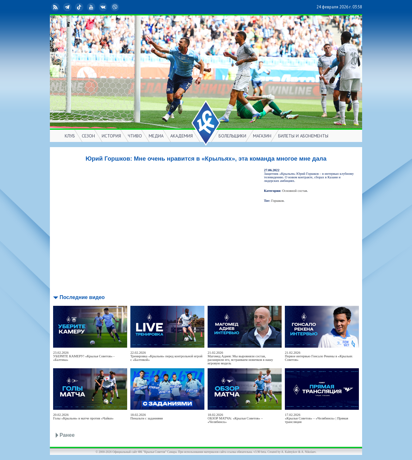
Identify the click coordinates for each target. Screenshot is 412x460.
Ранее (67, 435)
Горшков (277, 200)
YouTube (92, 7)
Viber (115, 7)
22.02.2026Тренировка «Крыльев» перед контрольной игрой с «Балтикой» (166, 356)
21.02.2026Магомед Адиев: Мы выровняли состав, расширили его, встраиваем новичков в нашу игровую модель (240, 358)
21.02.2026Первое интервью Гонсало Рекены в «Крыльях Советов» (318, 356)
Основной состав (294, 190)
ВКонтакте (103, 7)
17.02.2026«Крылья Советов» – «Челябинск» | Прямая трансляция (316, 418)
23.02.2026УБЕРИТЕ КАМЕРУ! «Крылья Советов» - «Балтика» (84, 356)
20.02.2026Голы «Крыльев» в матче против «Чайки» (83, 416)
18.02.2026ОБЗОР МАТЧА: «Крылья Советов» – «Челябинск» (235, 418)
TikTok (80, 7)
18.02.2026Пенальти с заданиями (146, 416)
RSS (56, 7)
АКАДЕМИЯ (181, 136)
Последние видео (82, 297)
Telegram (68, 7)
